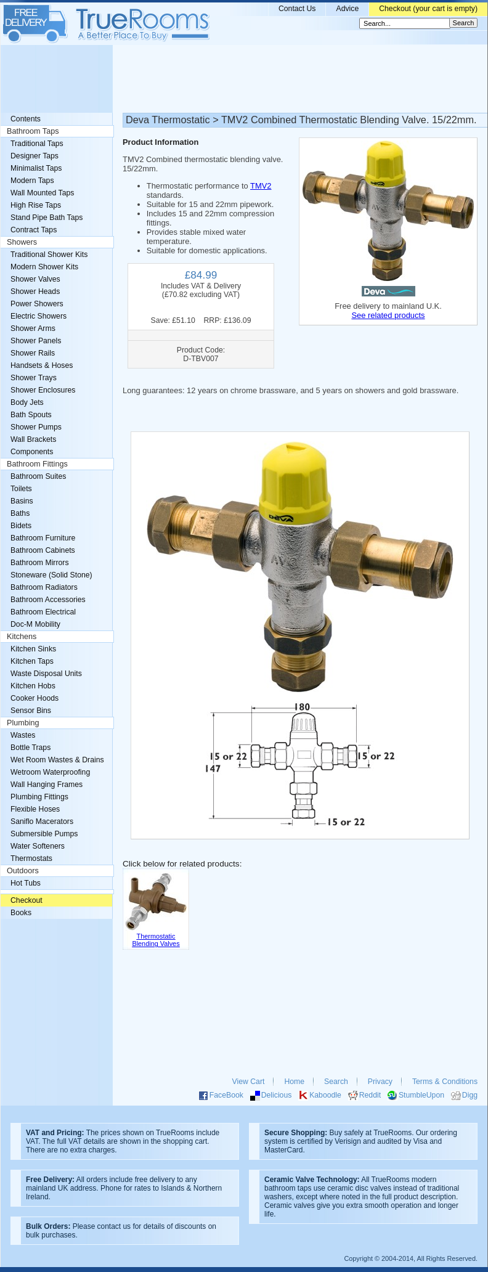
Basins (21, 501)
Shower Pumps (36, 427)
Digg (470, 1095)
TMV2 (260, 185)
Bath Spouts (31, 414)
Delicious (276, 1095)
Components (31, 451)
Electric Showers (38, 316)
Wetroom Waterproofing (50, 772)
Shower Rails (32, 353)
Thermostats (31, 858)
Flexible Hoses (35, 809)
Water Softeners (37, 846)
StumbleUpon (421, 1095)
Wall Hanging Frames (46, 784)
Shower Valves (35, 279)
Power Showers (36, 304)
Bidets (20, 525)
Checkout (26, 900)
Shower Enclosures (42, 390)
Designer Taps (34, 156)
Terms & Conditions (445, 1081)
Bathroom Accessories (48, 599)
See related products (388, 315)
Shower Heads (35, 291)
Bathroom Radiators (44, 587)
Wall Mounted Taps (42, 193)
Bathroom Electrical (43, 612)
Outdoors (23, 870)
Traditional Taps (36, 143)
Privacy (380, 1081)
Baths (20, 513)
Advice (347, 8)
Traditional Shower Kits (48, 254)
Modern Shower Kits (44, 267)
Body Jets (27, 402)
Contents (25, 119)
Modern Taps (32, 180)
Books (20, 912)
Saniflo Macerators (41, 821)
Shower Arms (32, 328)
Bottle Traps (30, 747)
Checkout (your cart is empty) (428, 8)
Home (294, 1081)
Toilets (21, 488)
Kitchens (21, 636)
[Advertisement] (244, 79)
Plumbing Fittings (39, 797)
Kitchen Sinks (33, 649)
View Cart (248, 1081)
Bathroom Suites (38, 476)
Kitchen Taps (32, 661)
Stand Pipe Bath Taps (46, 217)
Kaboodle (325, 1095)
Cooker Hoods (34, 698)
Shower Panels (35, 340)
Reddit (370, 1095)
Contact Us (297, 8)
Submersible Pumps (44, 834)
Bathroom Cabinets (42, 550)
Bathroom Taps (33, 131)
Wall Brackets (33, 439)
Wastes (22, 735)
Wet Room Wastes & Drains (57, 760)
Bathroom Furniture (42, 538)
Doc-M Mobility (35, 624)
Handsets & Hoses (41, 365)
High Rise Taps (35, 205)
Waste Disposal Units (46, 673)
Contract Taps (33, 230)
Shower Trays (33, 377)
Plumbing (23, 723)
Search (336, 1081)
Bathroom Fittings (37, 464)
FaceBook (226, 1095)
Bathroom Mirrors (39, 562)
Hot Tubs (25, 883)
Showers (22, 242)
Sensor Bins (30, 710)
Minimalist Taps (36, 168)
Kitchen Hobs (32, 686)
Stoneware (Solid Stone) (51, 575)
